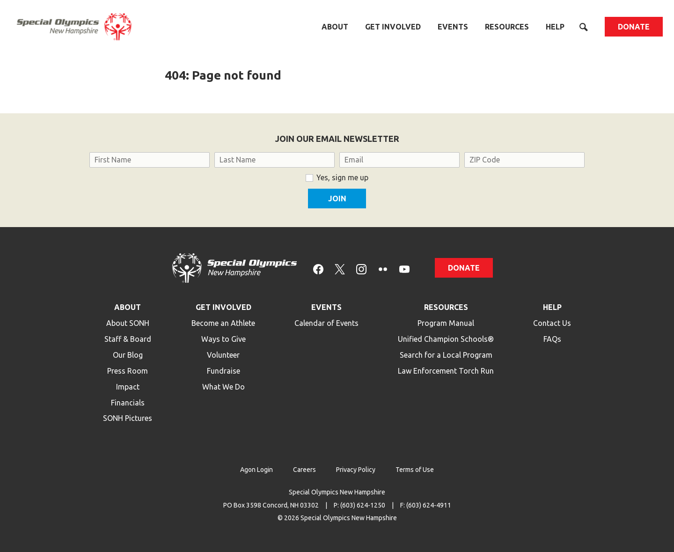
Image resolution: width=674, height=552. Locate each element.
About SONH (127, 323)
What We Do (223, 387)
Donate (634, 26)
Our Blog (128, 355)
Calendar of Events (326, 323)
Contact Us (552, 323)
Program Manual (446, 323)
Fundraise (223, 371)
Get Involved (393, 26)
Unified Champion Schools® (446, 339)
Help (555, 26)
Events (453, 26)
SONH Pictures (127, 418)
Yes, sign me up (342, 177)
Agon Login (256, 469)
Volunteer (223, 355)
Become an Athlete (223, 323)
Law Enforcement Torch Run (446, 371)
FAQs (552, 339)
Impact (127, 387)
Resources (507, 26)
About (335, 26)
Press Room (127, 371)
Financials (128, 402)
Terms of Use (415, 469)
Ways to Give (223, 339)
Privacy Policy (355, 469)
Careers (304, 469)
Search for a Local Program (446, 355)
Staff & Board (127, 339)
